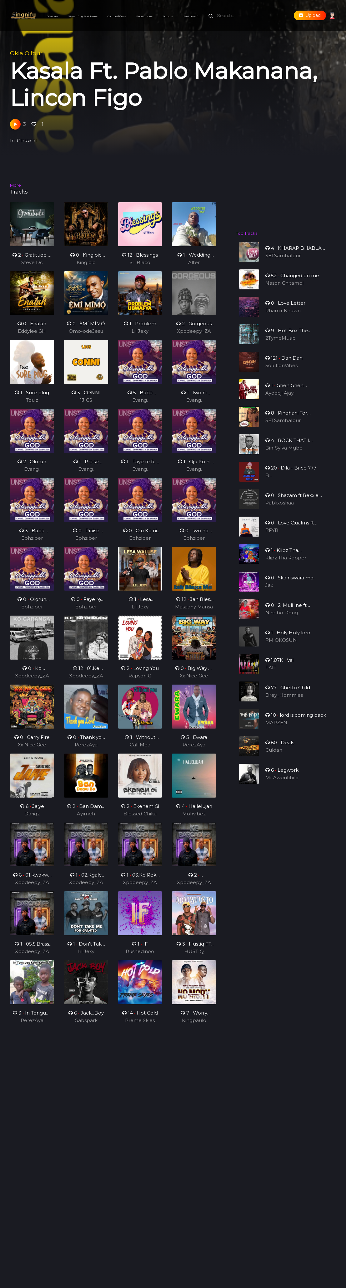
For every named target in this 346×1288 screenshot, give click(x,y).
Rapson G (140, 679)
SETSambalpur (283, 260)
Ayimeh (86, 816)
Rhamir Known (283, 315)
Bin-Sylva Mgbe (284, 453)
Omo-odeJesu (86, 334)
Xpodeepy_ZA (193, 334)
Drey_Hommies (284, 700)
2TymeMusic (280, 343)
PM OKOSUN (281, 645)
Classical (27, 141)
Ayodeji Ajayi (280, 398)
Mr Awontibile (282, 782)
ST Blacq (140, 262)
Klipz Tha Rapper (285, 563)
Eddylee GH (32, 334)
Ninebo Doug (282, 618)
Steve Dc (32, 262)
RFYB (273, 535)
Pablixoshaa (280, 508)
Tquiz (32, 403)
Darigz (32, 816)
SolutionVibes (282, 370)
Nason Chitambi (284, 288)
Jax (270, 590)
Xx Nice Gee (194, 679)
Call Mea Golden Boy (140, 748)
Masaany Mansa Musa (194, 610)
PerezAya (86, 747)
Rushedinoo (140, 954)
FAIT (272, 673)
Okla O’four (26, 53)
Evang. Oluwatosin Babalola (140, 404)
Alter (194, 262)
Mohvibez (193, 816)
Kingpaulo (194, 1023)
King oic (86, 262)
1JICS (86, 403)
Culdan (275, 755)
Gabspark (86, 1023)
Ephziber (32, 541)
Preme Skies (140, 1023)
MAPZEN (277, 727)
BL (270, 480)
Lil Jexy (140, 334)
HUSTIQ (194, 954)
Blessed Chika (140, 816)
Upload (310, 15)
